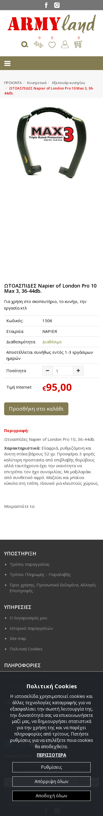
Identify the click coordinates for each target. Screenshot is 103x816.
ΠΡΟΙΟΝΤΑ (13, 82)
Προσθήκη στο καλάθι (36, 408)
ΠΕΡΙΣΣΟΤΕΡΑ (51, 755)
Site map (18, 638)
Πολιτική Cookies (26, 648)
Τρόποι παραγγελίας (30, 564)
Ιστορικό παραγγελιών (31, 628)
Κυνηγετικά (36, 82)
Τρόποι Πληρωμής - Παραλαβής (40, 574)
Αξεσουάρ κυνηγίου (68, 82)
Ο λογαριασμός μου (28, 617)
